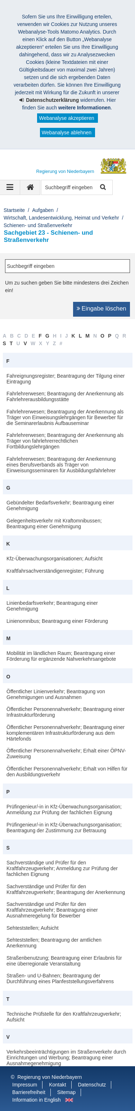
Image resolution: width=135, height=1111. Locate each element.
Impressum (24, 1085)
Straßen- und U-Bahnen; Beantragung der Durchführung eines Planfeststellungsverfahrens (60, 978)
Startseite (14, 210)
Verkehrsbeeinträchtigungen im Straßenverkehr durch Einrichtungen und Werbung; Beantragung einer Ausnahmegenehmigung (66, 1057)
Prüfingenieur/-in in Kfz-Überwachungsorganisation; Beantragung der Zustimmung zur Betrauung (64, 827)
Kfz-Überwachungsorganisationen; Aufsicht (54, 558)
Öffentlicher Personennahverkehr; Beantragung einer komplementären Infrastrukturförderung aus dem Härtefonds (65, 733)
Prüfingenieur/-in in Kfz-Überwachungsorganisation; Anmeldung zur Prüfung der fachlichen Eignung (64, 809)
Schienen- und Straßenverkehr (38, 225)
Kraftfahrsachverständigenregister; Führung (55, 571)
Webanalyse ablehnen (66, 132)
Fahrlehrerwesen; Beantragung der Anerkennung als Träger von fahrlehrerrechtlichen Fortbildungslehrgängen (64, 441)
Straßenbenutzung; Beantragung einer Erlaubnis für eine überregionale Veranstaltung (64, 961)
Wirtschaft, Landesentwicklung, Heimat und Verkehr (61, 218)
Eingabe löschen (104, 308)
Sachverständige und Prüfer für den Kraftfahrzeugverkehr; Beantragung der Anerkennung (65, 889)
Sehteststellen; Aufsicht (32, 928)
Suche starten (102, 187)
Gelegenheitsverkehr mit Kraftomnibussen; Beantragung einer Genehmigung (54, 523)
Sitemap (66, 1092)
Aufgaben (43, 210)
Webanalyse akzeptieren (66, 118)
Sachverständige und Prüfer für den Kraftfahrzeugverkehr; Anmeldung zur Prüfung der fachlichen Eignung (62, 868)
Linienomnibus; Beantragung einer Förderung (57, 621)
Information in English (36, 1100)
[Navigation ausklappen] (10, 187)
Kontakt (57, 1085)
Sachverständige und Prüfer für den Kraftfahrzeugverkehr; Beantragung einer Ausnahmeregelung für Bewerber (52, 910)
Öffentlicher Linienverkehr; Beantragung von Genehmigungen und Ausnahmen (55, 694)
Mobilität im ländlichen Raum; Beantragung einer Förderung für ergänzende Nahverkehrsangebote (61, 656)
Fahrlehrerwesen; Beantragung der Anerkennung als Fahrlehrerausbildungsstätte (64, 396)
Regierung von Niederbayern (49, 1077)
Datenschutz (92, 1085)
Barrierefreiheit (28, 1092)
